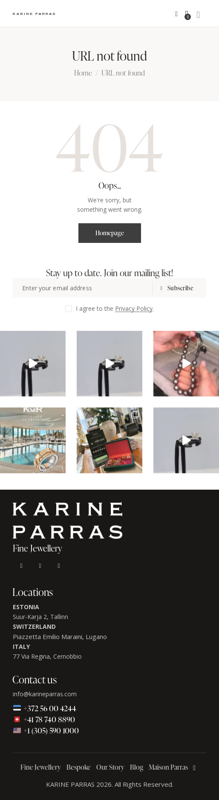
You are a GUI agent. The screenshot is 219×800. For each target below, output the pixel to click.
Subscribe (180, 288)
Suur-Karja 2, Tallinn (40, 617)
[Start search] (198, 14)
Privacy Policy (134, 309)
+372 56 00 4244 (44, 708)
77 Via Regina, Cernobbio (47, 656)
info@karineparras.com (45, 694)
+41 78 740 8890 (44, 719)
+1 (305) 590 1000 (45, 730)
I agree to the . (115, 308)
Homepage (109, 232)
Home (83, 73)
